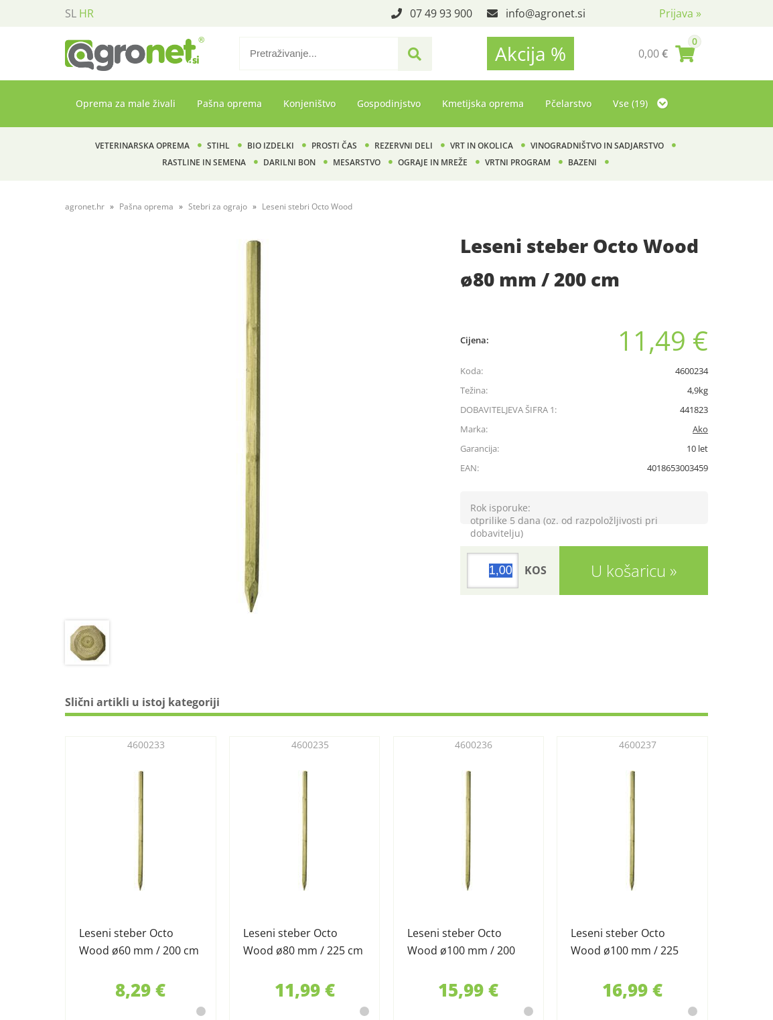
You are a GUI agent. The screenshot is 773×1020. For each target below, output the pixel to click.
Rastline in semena (204, 162)
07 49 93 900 (441, 13)
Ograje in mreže (433, 162)
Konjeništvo (309, 103)
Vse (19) (640, 103)
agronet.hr (84, 206)
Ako (700, 429)
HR (86, 13)
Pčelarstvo (568, 103)
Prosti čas (334, 145)
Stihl (218, 145)
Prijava (680, 13)
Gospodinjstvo (389, 103)
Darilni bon (289, 162)
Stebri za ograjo (217, 206)
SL (70, 13)
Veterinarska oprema (142, 145)
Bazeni (582, 162)
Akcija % (530, 53)
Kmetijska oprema (483, 103)
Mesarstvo (356, 162)
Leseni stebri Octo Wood (307, 206)
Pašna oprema (229, 103)
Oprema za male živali (125, 103)
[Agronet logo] (134, 53)
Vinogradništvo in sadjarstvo (597, 145)
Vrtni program (518, 162)
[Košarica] (666, 53)
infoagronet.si (545, 13)
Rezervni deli (403, 145)
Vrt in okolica (481, 145)
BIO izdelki (270, 145)
